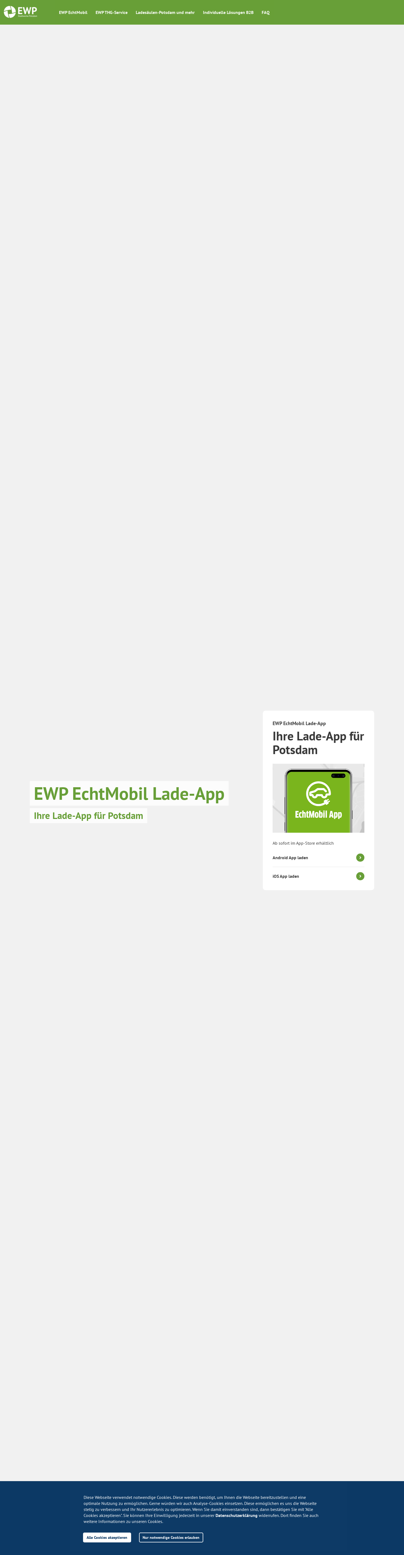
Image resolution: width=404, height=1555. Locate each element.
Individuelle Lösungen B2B (228, 12)
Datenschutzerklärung (237, 1515)
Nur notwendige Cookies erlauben (171, 1537)
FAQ (266, 12)
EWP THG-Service (112, 12)
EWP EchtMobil (73, 12)
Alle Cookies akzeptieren (107, 1537)
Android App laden (290, 857)
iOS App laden (286, 876)
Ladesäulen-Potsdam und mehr (165, 12)
